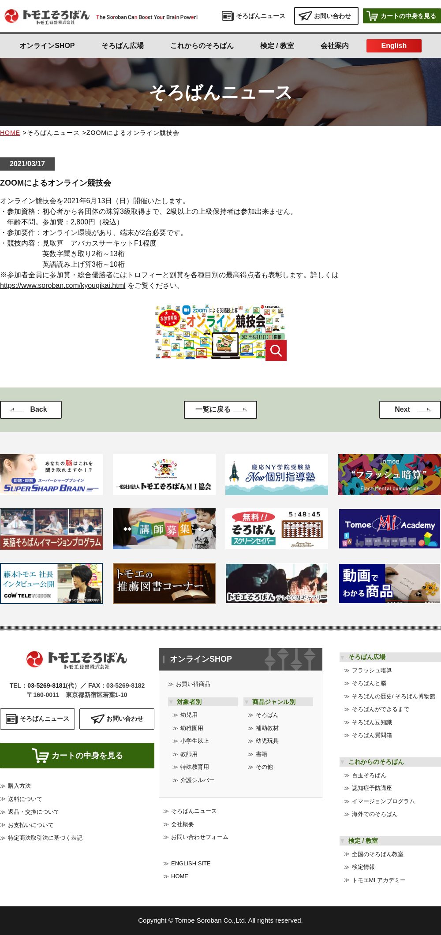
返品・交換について (34, 815)
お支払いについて (31, 828)
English (394, 45)
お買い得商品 (193, 684)
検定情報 (363, 867)
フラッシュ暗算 (372, 670)
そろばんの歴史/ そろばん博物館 (393, 696)
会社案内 (335, 45)
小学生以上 (194, 741)
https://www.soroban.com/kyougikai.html (63, 285)
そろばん (267, 714)
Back (38, 409)
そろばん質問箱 (372, 735)
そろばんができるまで (380, 709)
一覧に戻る (213, 409)
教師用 (189, 754)
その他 (264, 767)
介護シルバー (197, 780)
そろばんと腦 (369, 683)
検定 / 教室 (277, 45)
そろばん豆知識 (372, 722)
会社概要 (182, 824)
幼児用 (189, 714)
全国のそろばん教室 (378, 854)
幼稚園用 (191, 728)
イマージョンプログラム (383, 801)
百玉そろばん (369, 775)
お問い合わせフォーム (199, 837)
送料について (25, 802)
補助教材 (267, 728)
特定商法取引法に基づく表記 (45, 841)
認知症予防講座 (372, 788)
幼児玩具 (267, 741)
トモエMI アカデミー (379, 880)
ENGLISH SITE (191, 863)
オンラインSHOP (47, 45)
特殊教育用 (194, 767)
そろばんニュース (194, 811)
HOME (10, 132)
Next (402, 409)
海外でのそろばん (375, 814)
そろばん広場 (122, 45)
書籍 (261, 754)
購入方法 (19, 789)
